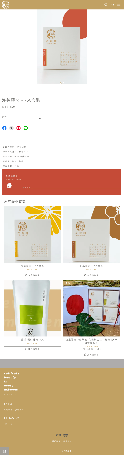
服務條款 (67, 441)
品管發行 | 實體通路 (14, 410)
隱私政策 (56, 441)
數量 (4, 116)
